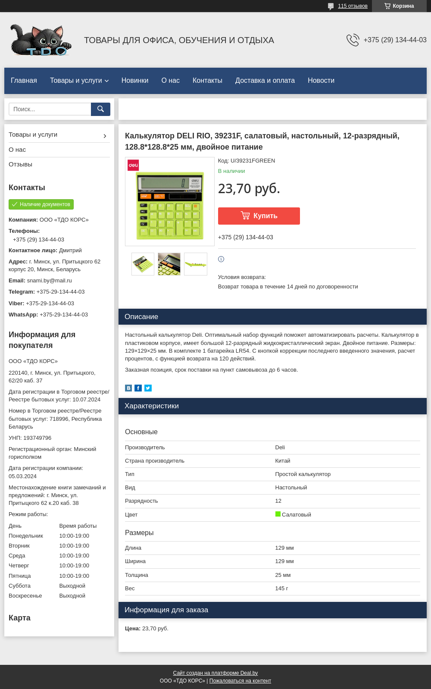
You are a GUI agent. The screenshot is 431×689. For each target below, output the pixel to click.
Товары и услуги (76, 80)
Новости (321, 80)
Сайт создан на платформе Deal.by (215, 673)
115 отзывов (353, 6)
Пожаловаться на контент (240, 681)
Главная (24, 80)
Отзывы (20, 164)
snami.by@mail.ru (49, 280)
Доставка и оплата (265, 80)
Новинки (135, 80)
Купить (265, 215)
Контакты (207, 80)
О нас (170, 80)
